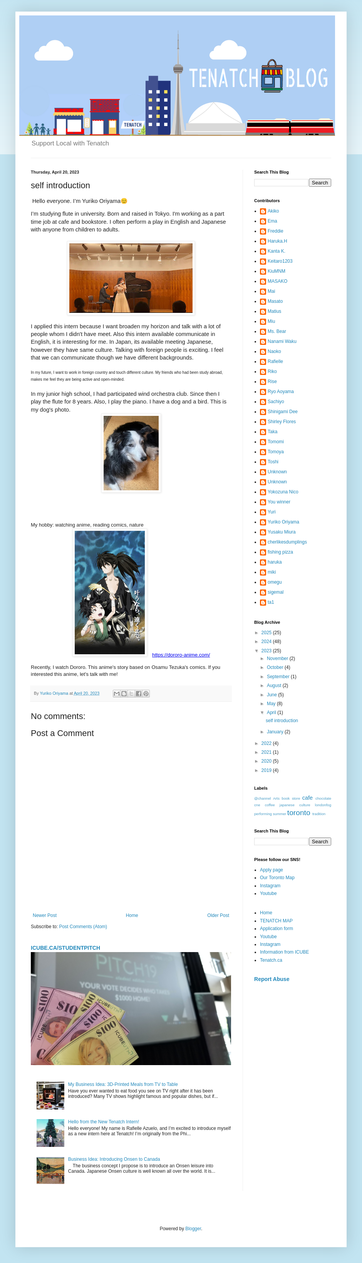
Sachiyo (276, 401)
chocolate (323, 798)
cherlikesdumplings (287, 542)
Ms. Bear (277, 331)
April (272, 712)
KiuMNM (276, 271)
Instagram (270, 885)
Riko (272, 371)
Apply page (271, 870)
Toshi (273, 461)
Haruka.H (277, 241)
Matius (274, 311)
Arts (276, 798)
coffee (270, 805)
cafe (307, 798)
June (272, 694)
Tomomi (276, 441)
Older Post (218, 915)
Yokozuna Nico (283, 492)
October (276, 667)
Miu (271, 321)
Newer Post (45, 915)
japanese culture (295, 805)
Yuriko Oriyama (283, 522)
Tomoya (276, 451)
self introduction (282, 720)
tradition (318, 814)
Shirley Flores (282, 421)
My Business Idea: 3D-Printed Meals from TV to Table (123, 1084)
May (272, 703)
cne (257, 805)
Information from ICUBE (284, 952)
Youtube (268, 893)
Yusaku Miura (282, 532)
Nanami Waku (282, 341)
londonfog (323, 805)
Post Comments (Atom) (83, 926)
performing (263, 814)
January (276, 731)
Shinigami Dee (283, 411)
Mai (271, 291)
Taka (272, 431)
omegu (275, 582)
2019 (267, 770)
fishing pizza (280, 552)
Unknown (277, 471)
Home (132, 915)
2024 (267, 641)
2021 (267, 752)
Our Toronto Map (277, 877)
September (279, 676)
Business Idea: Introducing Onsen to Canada (114, 1159)
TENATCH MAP (276, 921)
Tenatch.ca (271, 960)
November (278, 658)
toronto (298, 813)
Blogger (193, 1228)
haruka (275, 562)
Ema (272, 221)
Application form (276, 928)
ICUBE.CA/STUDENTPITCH (65, 948)
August (275, 685)
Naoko (274, 351)
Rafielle (275, 361)
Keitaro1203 (280, 261)
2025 (267, 632)
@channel (262, 798)
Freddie (275, 231)
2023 (267, 650)
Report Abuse (271, 979)
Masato (275, 301)
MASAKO (277, 281)
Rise (272, 381)
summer (280, 814)
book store (291, 798)
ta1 (271, 602)
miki (272, 572)
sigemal (275, 592)
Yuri (272, 512)
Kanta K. (276, 251)
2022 (267, 743)
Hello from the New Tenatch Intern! (103, 1122)
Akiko (273, 211)
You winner (279, 502)
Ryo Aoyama (281, 391)
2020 (267, 761)
